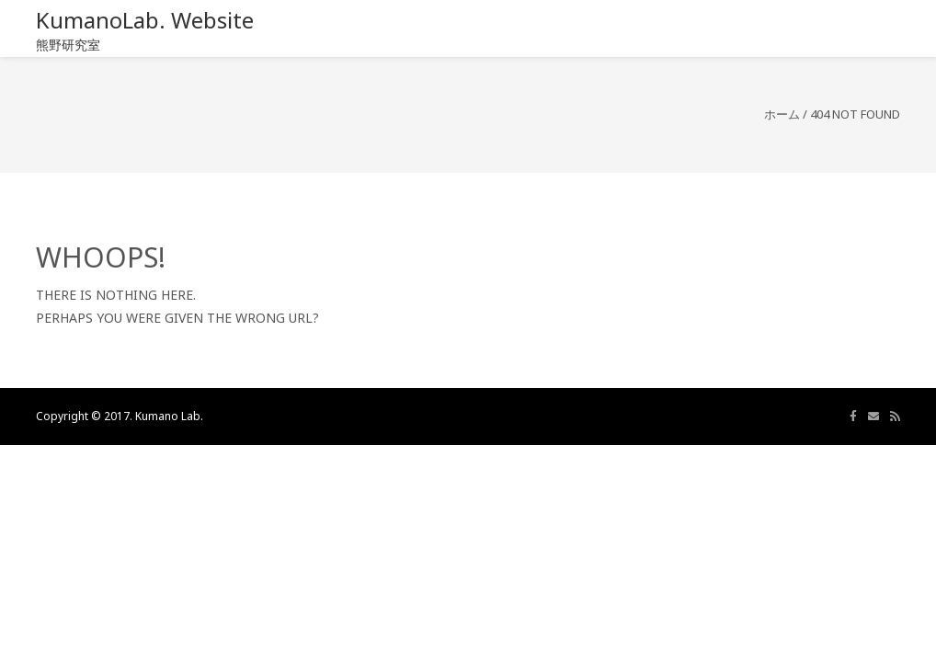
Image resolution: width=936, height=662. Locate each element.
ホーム (782, 114)
